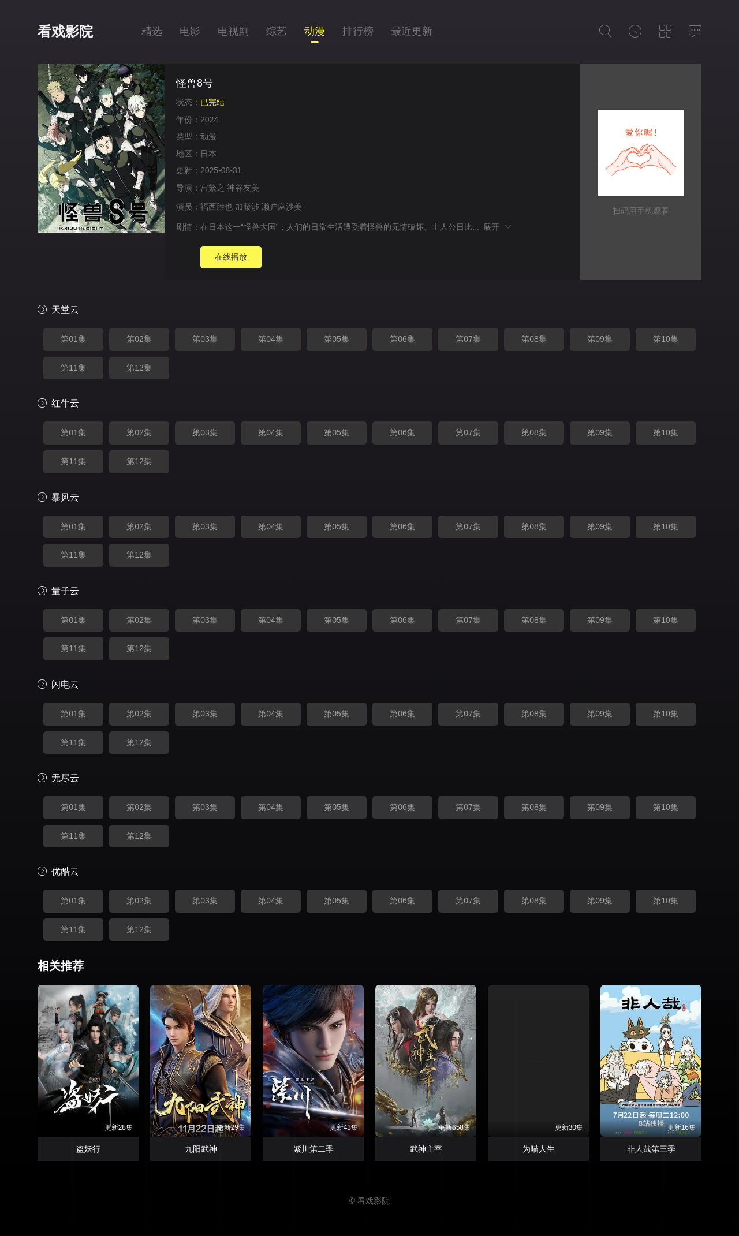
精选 (151, 31)
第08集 (534, 338)
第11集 (73, 367)
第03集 (205, 338)
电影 (190, 31)
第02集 (139, 338)
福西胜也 (216, 206)
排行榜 (358, 31)
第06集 (402, 338)
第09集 (600, 338)
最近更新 (411, 31)
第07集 (468, 338)
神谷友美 (243, 187)
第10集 (665, 338)
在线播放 (231, 257)
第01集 (73, 338)
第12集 (139, 367)
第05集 (336, 338)
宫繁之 (212, 187)
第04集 (270, 338)
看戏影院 (65, 31)
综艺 (276, 31)
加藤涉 (247, 206)
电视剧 (233, 31)
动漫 (314, 31)
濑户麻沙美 (282, 206)
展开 (498, 226)
